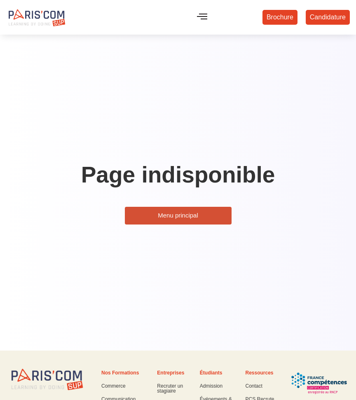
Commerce (113, 386)
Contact (253, 386)
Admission (211, 386)
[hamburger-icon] (202, 17)
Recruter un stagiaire (170, 388)
